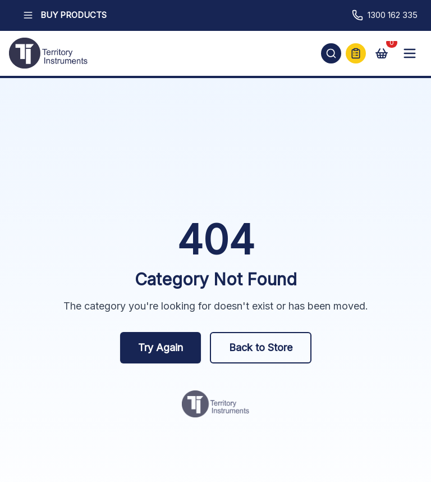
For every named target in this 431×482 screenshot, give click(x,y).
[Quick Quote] (356, 53)
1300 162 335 (385, 15)
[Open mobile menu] (409, 53)
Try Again (160, 347)
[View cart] (381, 53)
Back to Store (260, 347)
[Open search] (331, 53)
